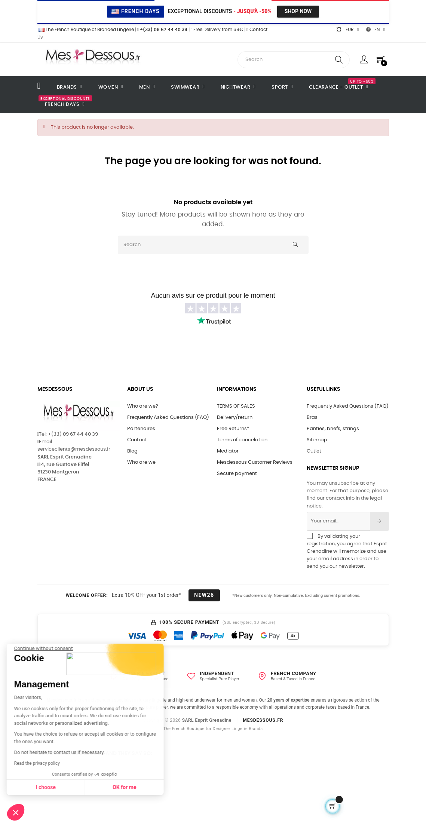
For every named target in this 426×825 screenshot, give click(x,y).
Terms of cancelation (242, 440)
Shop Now (298, 11)
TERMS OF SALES (236, 406)
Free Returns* (233, 428)
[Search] (213, 244)
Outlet (314, 451)
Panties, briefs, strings (333, 428)
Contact (137, 440)
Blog (132, 451)
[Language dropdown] (375, 29)
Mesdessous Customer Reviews (254, 462)
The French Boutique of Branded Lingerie (85, 29)
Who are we (141, 462)
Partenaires (141, 428)
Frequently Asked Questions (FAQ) (168, 417)
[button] (16, 812)
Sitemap (317, 440)
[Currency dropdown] (347, 29)
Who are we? (142, 406)
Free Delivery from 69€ (217, 29)
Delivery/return (234, 417)
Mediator (228, 451)
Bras (312, 417)
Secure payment (237, 473)
